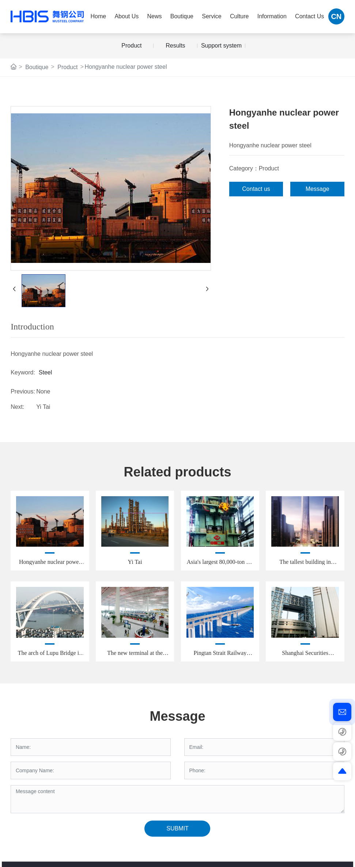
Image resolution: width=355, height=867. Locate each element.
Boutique (36, 67)
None (43, 391)
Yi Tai (43, 407)
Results (175, 45)
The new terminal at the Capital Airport (135, 656)
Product (131, 45)
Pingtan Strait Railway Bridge (219, 656)
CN (336, 16)
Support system (221, 45)
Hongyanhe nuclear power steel (50, 565)
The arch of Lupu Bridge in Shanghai (50, 656)
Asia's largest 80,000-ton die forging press (220, 565)
